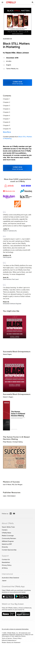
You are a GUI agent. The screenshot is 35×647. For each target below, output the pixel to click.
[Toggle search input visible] (32, 2)
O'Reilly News (6, 533)
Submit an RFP (7, 544)
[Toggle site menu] (2, 2)
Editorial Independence (9, 640)
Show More (7, 132)
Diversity (5, 547)
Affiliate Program (8, 541)
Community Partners (9, 538)
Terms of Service (7, 638)
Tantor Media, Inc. (12, 68)
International (7, 574)
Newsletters (6, 562)
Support (5, 556)
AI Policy (5, 568)
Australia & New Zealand (10, 578)
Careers (4, 530)
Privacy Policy (6, 565)
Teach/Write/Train (8, 527)
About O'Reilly (8, 523)
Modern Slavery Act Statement (11, 642)
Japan (4, 581)
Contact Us (6, 559)
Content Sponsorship (9, 550)
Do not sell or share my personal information (15, 629)
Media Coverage (8, 536)
